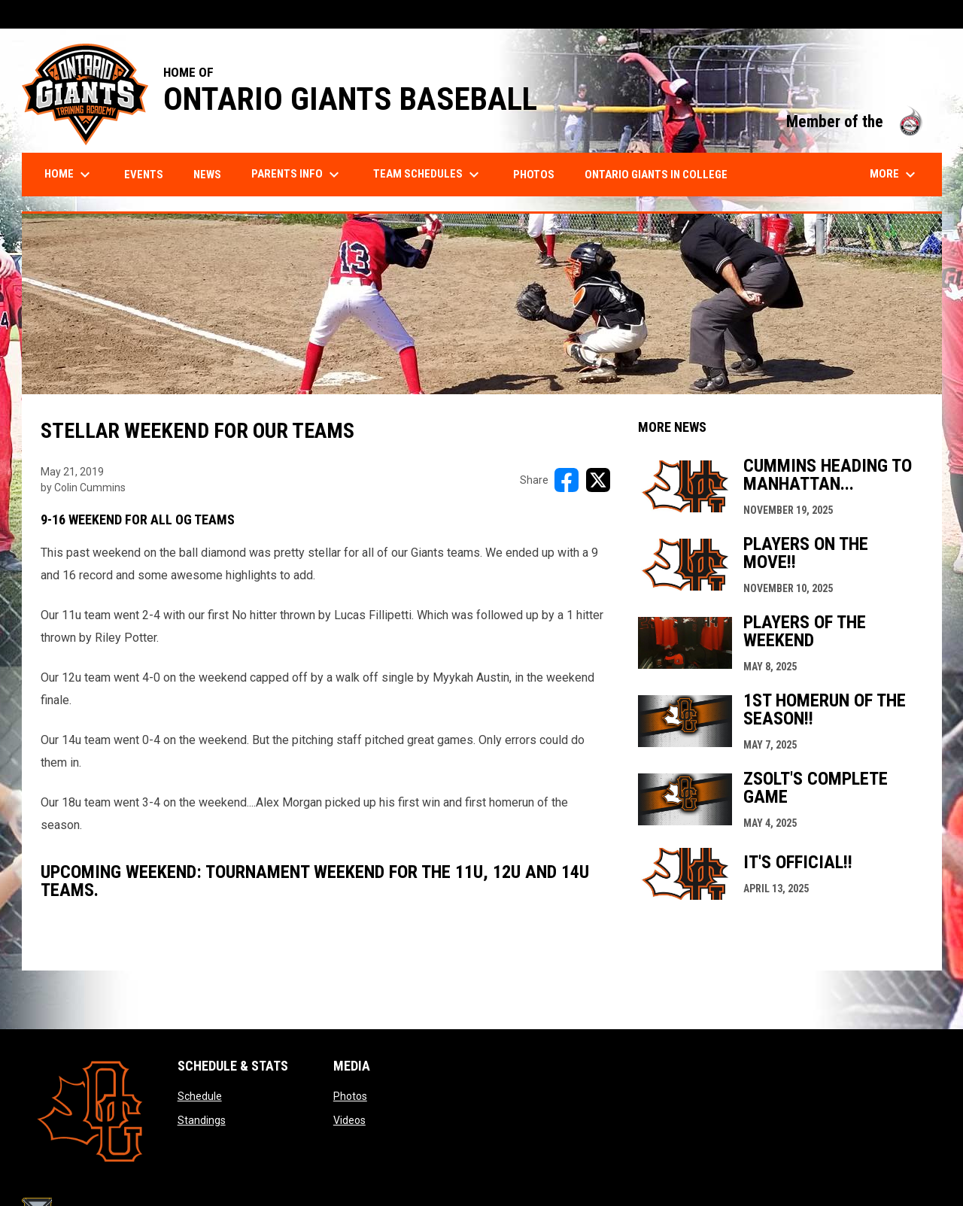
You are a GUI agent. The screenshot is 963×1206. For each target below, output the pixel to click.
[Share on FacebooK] (566, 480)
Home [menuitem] (69, 175)
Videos (349, 1120)
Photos (350, 1096)
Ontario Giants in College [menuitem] (656, 174)
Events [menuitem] (143, 174)
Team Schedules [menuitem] (428, 175)
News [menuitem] (207, 174)
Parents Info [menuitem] (297, 175)
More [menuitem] (894, 175)
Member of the (856, 121)
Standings (202, 1120)
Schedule (200, 1096)
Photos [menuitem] (533, 174)
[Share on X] (598, 480)
